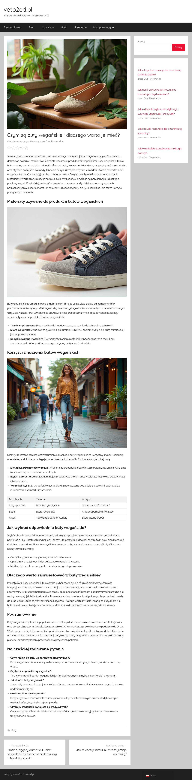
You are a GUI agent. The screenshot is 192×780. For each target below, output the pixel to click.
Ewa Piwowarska (54, 141)
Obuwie (48, 27)
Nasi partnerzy (103, 27)
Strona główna (12, 27)
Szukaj (141, 41)
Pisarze (81, 27)
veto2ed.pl (18, 9)
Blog (31, 27)
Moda (64, 27)
